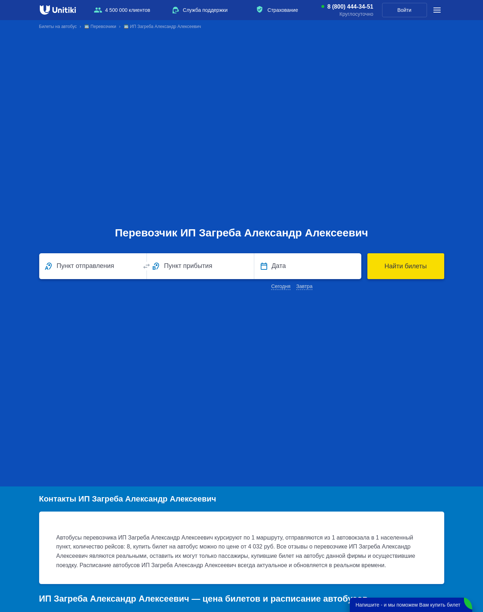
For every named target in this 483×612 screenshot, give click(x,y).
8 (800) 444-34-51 (350, 7)
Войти (404, 10)
